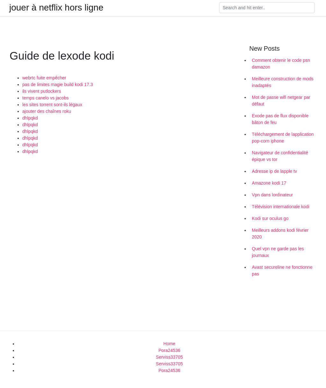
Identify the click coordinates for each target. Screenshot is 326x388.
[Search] (267, 7)
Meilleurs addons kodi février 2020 (280, 233)
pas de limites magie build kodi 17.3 (57, 84)
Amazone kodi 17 (269, 183)
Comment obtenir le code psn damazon (281, 64)
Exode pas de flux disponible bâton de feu (280, 119)
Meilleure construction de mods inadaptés (283, 82)
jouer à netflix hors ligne (56, 7)
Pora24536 (170, 350)
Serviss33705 (169, 357)
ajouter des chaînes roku (46, 111)
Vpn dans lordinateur (272, 194)
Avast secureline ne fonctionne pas (282, 270)
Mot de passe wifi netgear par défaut (281, 100)
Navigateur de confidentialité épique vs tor (280, 156)
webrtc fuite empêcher (44, 77)
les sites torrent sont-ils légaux (52, 104)
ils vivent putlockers (41, 91)
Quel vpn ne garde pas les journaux (278, 252)
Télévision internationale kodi (280, 206)
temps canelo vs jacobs (45, 97)
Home (169, 343)
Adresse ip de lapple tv (274, 171)
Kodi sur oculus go (270, 218)
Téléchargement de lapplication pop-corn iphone (283, 137)
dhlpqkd (30, 118)
